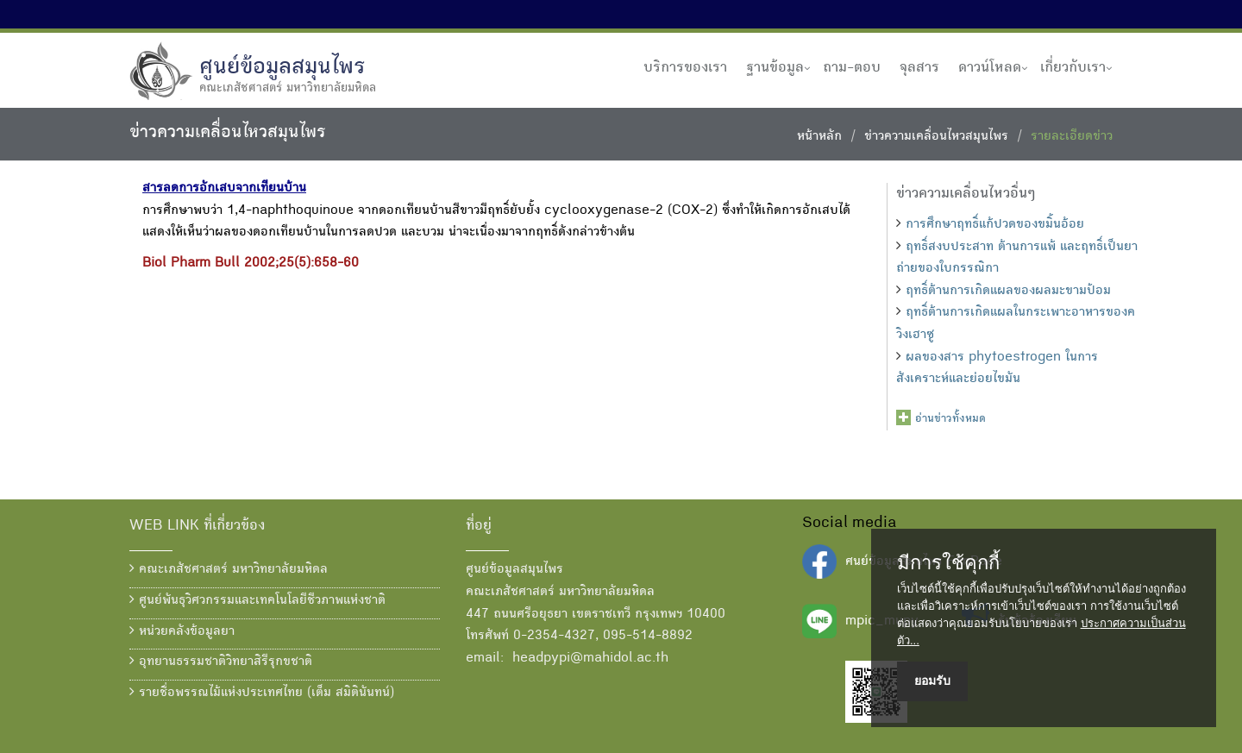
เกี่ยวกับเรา (1073, 68)
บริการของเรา (685, 68)
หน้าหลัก (819, 137)
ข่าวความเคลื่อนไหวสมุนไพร (936, 137)
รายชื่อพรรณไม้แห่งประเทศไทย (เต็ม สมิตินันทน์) (261, 692)
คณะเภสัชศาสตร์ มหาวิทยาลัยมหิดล (228, 569)
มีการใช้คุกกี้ (948, 563)
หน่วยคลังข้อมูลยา (182, 631)
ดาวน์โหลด (989, 68)
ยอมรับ (932, 680)
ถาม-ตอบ (852, 68)
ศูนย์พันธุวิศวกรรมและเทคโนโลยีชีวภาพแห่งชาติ (257, 600)
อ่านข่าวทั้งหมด (950, 419)
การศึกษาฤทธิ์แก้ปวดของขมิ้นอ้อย (995, 225)
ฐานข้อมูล (775, 68)
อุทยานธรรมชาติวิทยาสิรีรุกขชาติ (220, 661)
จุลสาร (919, 68)
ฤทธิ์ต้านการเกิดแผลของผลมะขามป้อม (1008, 291)
